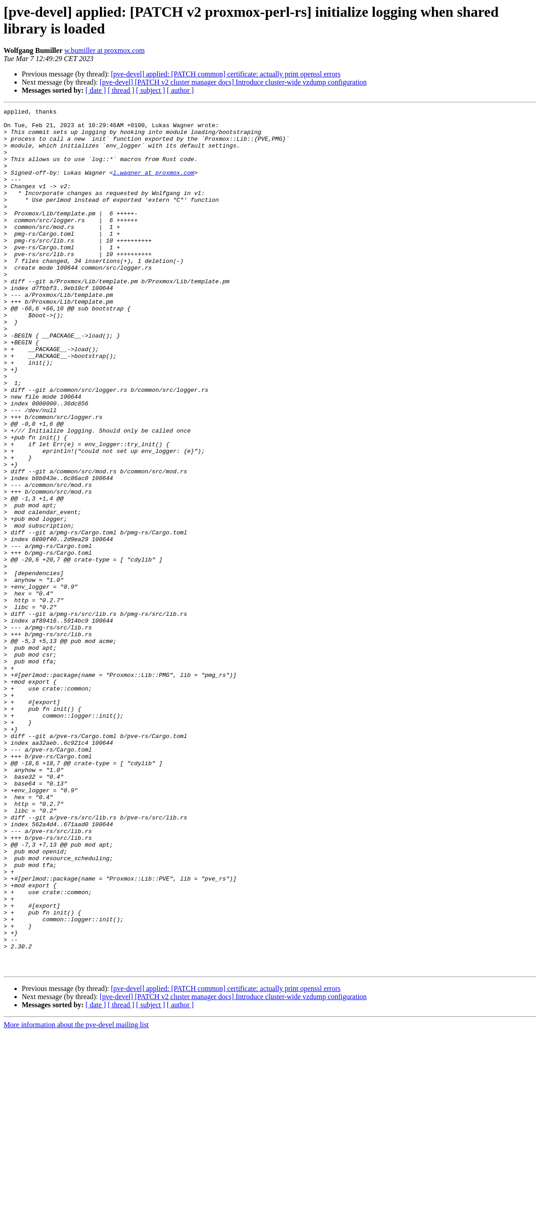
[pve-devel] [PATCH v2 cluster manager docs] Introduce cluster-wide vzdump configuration (232, 82)
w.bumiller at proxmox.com (104, 50)
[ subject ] (150, 90)
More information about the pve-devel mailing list (76, 1197)
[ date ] (95, 90)
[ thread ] (121, 90)
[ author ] (180, 90)
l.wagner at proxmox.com (153, 186)
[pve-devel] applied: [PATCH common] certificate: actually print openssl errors (226, 74)
